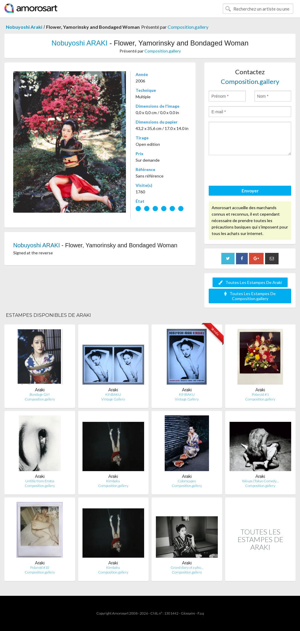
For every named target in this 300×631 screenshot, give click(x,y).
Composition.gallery (188, 27)
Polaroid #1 (260, 394)
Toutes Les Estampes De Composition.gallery (250, 296)
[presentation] (253, 171)
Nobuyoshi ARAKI (79, 43)
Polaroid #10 (39, 567)
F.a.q (201, 613)
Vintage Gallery (113, 399)
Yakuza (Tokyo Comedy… (260, 481)
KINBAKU (113, 394)
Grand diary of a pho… (187, 567)
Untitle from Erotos (39, 481)
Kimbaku (113, 481)
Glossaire (188, 613)
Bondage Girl (40, 394)
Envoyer (250, 190)
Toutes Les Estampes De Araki (250, 282)
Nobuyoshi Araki (24, 27)
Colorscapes (187, 481)
